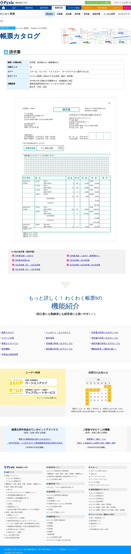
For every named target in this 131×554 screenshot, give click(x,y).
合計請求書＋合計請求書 (79, 260)
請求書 (77, 14)
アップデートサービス (97, 476)
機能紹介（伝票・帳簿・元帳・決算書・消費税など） (24, 484)
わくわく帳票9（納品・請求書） (101, 504)
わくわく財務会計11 (14, 478)
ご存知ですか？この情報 (16, 518)
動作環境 (50, 338)
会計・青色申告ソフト (97, 518)
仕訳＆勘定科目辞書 (12, 538)
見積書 (59, 14)
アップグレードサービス (98, 479)
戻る (1, 21)
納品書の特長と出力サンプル (59, 349)
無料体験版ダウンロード (100, 490)
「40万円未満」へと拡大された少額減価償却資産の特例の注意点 (35, 443)
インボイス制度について (56, 512)
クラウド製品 (74, 8)
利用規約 (63, 549)
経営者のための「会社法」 (17, 529)
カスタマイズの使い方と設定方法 (59, 540)
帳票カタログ (8, 332)
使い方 (10, 489)
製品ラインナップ (12, 475)
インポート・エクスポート (58, 332)
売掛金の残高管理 (10, 354)
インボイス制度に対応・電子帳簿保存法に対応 (23, 523)
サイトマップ (73, 549)
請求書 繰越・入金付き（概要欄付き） (85, 256)
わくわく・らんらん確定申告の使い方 (61, 487)
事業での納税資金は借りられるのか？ (35, 439)
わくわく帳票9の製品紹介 (57, 520)
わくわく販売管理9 (96, 501)
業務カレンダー (13, 515)
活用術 (10, 504)
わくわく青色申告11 (97, 498)
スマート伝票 (8, 338)
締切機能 (6, 349)
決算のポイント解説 (14, 532)
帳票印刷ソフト (54, 517)
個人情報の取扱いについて (48, 549)
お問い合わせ (17, 549)
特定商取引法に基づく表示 (99, 529)
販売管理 (44, 8)
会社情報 (7, 549)
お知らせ (93, 474)
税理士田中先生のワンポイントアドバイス (22, 521)
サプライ (93, 526)
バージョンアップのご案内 (97, 3)
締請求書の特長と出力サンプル (105, 343)
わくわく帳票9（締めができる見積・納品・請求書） (108, 510)
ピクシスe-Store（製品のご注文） (103, 514)
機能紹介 (51, 498)
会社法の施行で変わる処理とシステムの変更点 (23, 509)
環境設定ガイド (13, 506)
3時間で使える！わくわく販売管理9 (60, 503)
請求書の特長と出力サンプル (104, 332)
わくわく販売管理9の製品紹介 (58, 495)
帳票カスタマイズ (10, 343)
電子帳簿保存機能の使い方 (17, 495)
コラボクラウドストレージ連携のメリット (22, 492)
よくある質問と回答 (12, 535)
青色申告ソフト (54, 467)
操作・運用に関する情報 (14, 487)
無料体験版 (102, 8)
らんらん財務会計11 (14, 481)
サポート (88, 8)
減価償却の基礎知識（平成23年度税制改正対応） (24, 526)
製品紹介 (50, 14)
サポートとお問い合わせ (98, 471)
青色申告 (29, 8)
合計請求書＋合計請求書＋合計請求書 (85, 265)
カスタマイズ (123, 14)
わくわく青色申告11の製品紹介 (58, 471)
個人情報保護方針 (30, 549)
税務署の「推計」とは (96, 439)
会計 (14, 8)
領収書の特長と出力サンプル (104, 338)
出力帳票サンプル (54, 501)
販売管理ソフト (54, 492)
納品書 (69, 14)
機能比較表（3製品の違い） (104, 349)
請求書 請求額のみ (22, 260)
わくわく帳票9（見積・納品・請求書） (103, 507)
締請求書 (96, 14)
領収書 (86, 14)
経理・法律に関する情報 (14, 512)
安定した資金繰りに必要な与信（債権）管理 (96, 443)
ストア (116, 8)
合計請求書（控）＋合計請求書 (27, 265)
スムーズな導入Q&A (15, 501)
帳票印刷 (59, 8)
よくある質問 (109, 14)
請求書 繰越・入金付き (24, 256)
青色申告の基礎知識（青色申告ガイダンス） (63, 476)
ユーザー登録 (43, 398)
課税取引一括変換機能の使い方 (18, 498)
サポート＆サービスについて (100, 485)
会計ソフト (10, 472)
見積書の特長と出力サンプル (59, 343)
